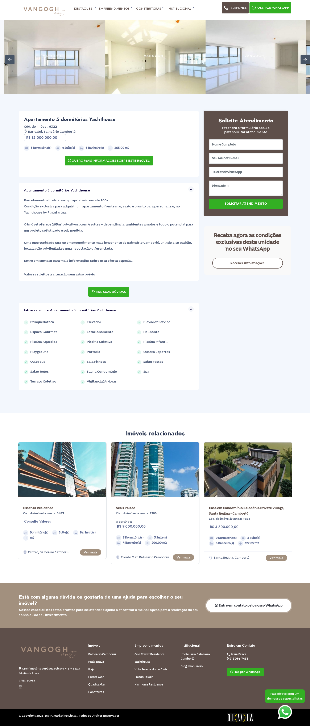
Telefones (235, 7)
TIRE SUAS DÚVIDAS (109, 292)
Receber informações (247, 263)
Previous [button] (7, 57)
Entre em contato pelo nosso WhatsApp (248, 605)
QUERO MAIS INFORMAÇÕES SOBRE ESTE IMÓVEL (109, 160)
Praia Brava (96, 661)
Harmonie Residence (149, 684)
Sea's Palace (125, 508)
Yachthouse (142, 661)
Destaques (84, 8)
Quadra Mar (96, 684)
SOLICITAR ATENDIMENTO (246, 203)
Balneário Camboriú (102, 654)
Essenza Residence (38, 508)
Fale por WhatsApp (270, 7)
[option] (54, 57)
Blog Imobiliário (192, 666)
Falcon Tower (144, 677)
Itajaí (91, 669)
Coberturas (96, 692)
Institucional (181, 8)
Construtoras (150, 8)
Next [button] (303, 57)
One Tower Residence (150, 654)
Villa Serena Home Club (151, 669)
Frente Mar (96, 677)
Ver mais (91, 552)
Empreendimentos (115, 8)
